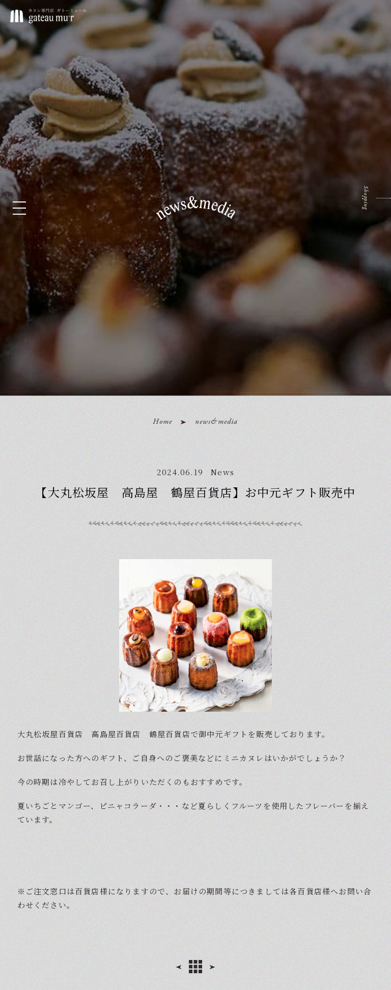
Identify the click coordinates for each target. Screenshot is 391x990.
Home (162, 421)
